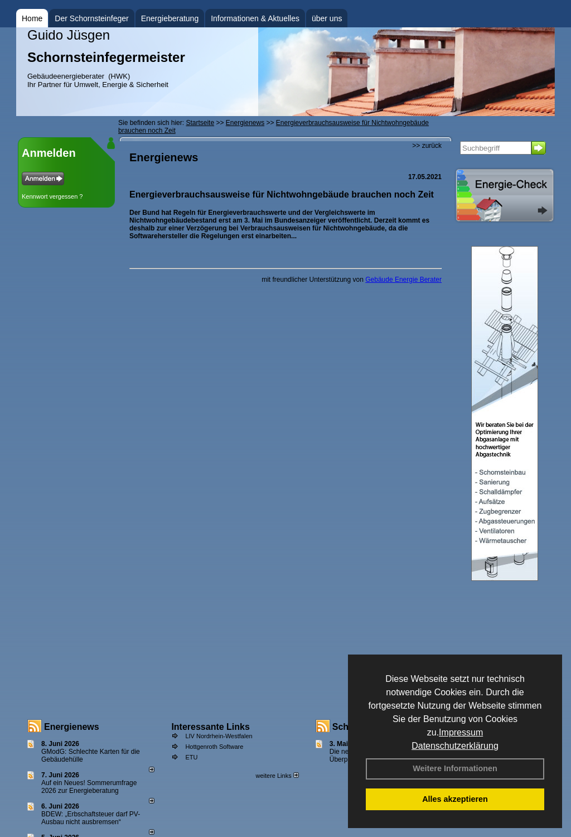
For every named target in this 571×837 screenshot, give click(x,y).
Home (32, 18)
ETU (191, 757)
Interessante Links (210, 727)
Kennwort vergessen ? (52, 196)
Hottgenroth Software (214, 746)
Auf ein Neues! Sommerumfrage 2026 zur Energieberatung (89, 787)
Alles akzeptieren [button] (455, 799)
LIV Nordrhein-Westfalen (218, 736)
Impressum (461, 732)
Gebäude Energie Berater (403, 279)
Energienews (71, 727)
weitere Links (276, 775)
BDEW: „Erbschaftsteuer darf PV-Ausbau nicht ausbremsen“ (90, 818)
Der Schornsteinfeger (91, 18)
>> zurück (427, 146)
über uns (327, 18)
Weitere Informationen (455, 768)
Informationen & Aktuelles (255, 18)
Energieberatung (170, 18)
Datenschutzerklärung (455, 746)
